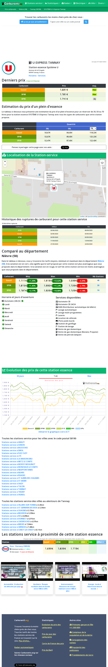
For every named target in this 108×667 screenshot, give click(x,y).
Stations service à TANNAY (14, 489)
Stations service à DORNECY (14, 518)
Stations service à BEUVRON (14, 513)
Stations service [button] (33, 3)
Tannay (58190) (35, 9)
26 (98, 285)
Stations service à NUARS (13, 472)
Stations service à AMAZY (13, 442)
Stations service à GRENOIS (14, 527)
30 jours (20, 376)
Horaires (32, 75)
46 (98, 280)
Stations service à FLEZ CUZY (14, 453)
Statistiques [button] (51, 3)
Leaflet (82, 216)
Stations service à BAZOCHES (15, 447)
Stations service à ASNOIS (13, 445)
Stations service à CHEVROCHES (16, 521)
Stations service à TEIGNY (13, 492)
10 (98, 290)
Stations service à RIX (11, 516)
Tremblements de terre (81, 655)
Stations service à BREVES (13, 524)
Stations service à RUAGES (13, 475)
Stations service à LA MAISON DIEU (17, 458)
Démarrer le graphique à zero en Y (54, 432)
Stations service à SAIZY (12, 483)
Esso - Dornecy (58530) (20, 546)
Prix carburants (10, 9)
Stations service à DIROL (12, 450)
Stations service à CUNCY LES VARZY (18, 529)
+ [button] (5, 161)
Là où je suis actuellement (34, 21)
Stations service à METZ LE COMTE (17, 461)
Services (42, 75)
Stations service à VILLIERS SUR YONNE (19, 505)
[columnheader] (22, 542)
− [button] (5, 165)
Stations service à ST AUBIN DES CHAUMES (20, 478)
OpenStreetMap (92, 216)
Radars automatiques (24, 647)
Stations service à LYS (11, 456)
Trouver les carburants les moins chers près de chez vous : (54, 17)
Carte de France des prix (53, 643)
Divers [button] (101, 3)
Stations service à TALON (13, 486)
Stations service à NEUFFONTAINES (17, 470)
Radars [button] (66, 3)
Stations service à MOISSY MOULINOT (18, 464)
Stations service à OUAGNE (14, 510)
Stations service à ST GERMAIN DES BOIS (19, 507)
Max (89, 376)
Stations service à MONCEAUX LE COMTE (20, 467)
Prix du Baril (47, 650)
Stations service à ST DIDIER (14, 481)
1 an (56, 376)
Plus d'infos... (24, 641)
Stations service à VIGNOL (13, 494)
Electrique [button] (79, 3)
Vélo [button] (91, 3)
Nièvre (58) (23, 9)
